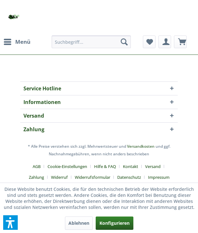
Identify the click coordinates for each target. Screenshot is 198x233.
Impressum (158, 177)
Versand (153, 166)
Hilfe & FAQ (105, 166)
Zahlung (36, 177)
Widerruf (59, 177)
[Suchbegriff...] (91, 42)
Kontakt (130, 166)
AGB (37, 166)
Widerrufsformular (92, 177)
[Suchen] (124, 42)
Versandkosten (141, 146)
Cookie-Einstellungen (67, 166)
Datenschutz (129, 177)
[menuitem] (17, 42)
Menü (17, 41)
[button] (10, 222)
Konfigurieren (114, 223)
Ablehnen (78, 223)
